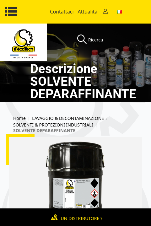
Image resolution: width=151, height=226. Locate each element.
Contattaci (62, 11)
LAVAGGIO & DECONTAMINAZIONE (68, 118)
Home (19, 118)
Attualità (88, 11)
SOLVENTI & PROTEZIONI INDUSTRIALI (53, 125)
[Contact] (105, 12)
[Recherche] (82, 40)
